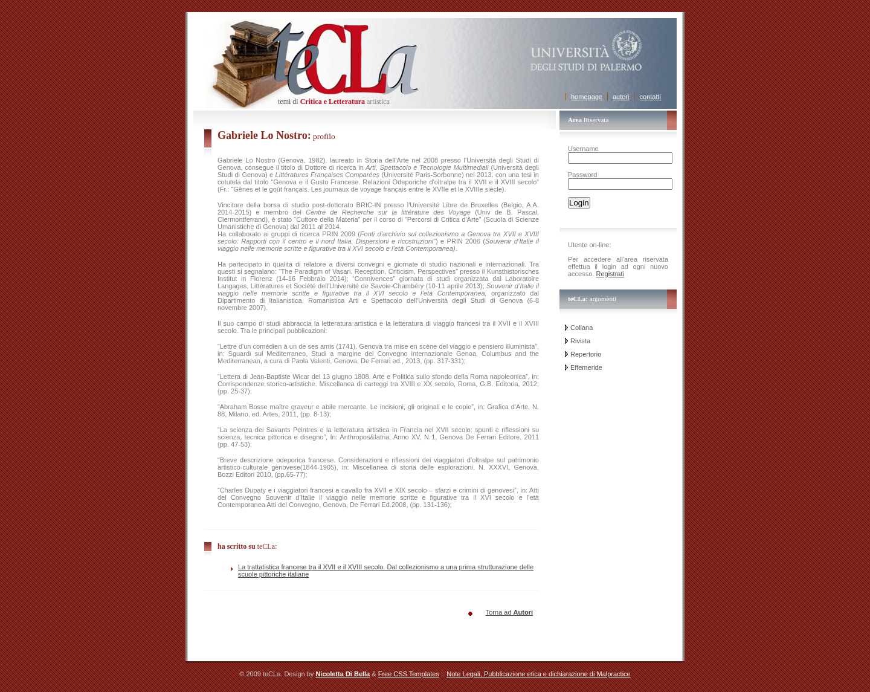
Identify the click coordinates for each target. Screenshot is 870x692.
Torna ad (509, 612)
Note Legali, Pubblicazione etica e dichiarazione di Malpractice (538, 673)
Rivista (580, 340)
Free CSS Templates (408, 673)
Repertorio (585, 354)
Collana (581, 327)
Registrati (610, 273)
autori (621, 96)
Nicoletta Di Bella (342, 673)
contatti (650, 96)
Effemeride (586, 367)
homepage (586, 96)
